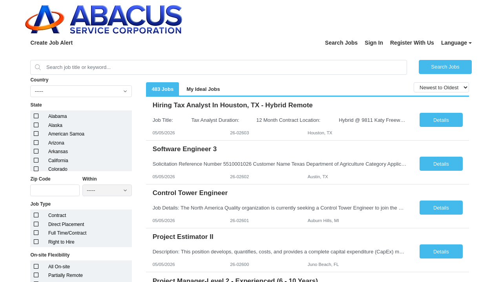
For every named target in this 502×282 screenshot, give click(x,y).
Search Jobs (341, 43)
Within (89, 179)
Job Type (40, 204)
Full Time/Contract (67, 233)
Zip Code (40, 179)
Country (39, 80)
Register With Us (412, 43)
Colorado (58, 169)
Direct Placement (66, 224)
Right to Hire (61, 242)
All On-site (59, 266)
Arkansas (58, 151)
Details (441, 120)
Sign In (374, 43)
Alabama (57, 116)
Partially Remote (65, 275)
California (58, 160)
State (36, 105)
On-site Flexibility (49, 255)
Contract (57, 215)
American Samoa (66, 134)
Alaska (55, 125)
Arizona (56, 143)
